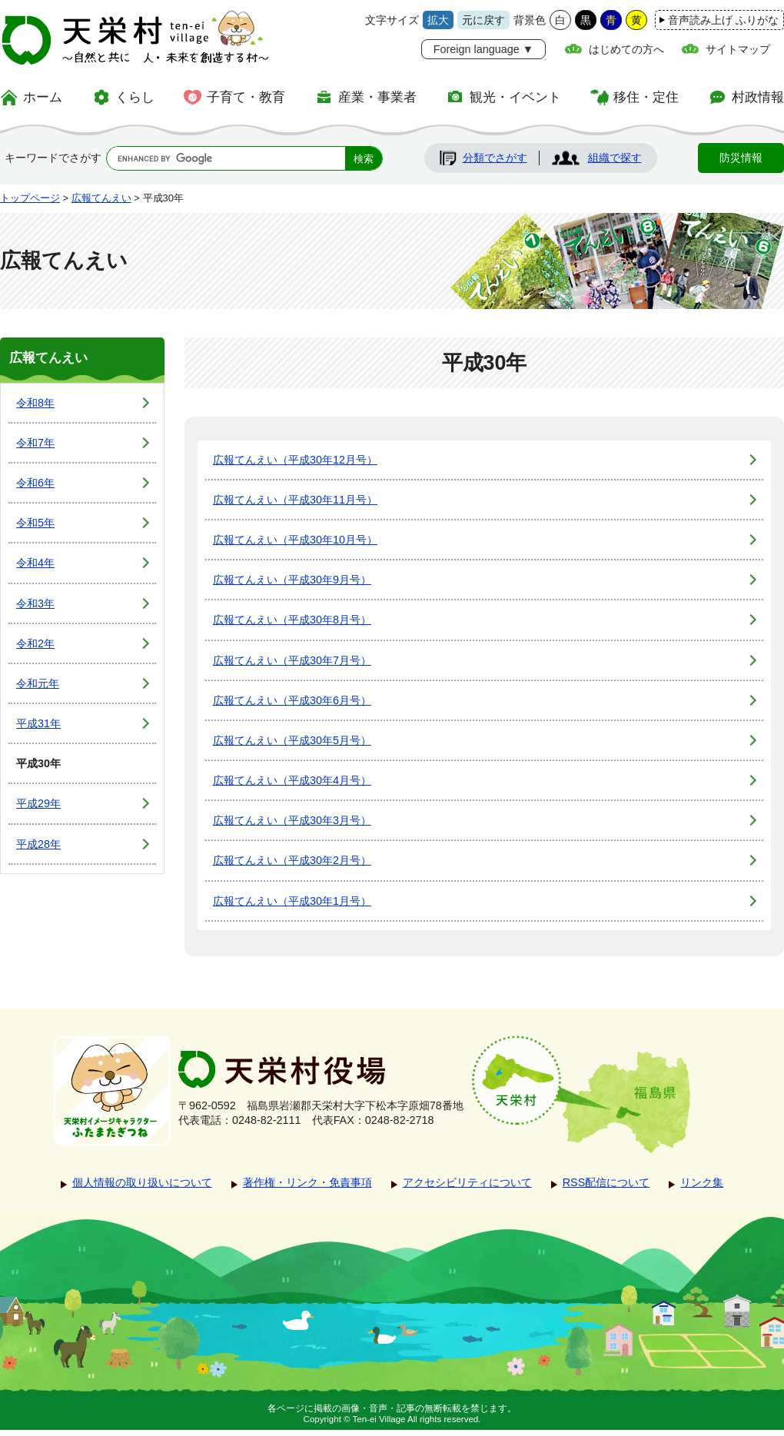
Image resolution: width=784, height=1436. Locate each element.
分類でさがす (495, 157)
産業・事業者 (377, 97)
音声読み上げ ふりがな (723, 20)
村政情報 (758, 97)
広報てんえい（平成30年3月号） (292, 820)
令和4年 (35, 563)
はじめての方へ (626, 49)
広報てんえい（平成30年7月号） (292, 660)
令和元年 (37, 683)
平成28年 (38, 844)
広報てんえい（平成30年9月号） (292, 579)
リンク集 (701, 1182)
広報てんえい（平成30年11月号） (295, 500)
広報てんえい (101, 198)
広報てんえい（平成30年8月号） (292, 619)
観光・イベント (515, 97)
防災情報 (740, 157)
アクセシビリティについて (467, 1182)
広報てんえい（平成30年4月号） (292, 780)
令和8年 (35, 403)
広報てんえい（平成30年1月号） (292, 901)
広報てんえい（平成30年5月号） (292, 740)
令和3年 (35, 603)
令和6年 (35, 483)
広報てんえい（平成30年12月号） (295, 460)
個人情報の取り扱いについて (142, 1182)
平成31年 (38, 723)
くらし (134, 97)
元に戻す (483, 20)
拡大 (438, 20)
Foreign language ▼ (483, 49)
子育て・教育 (246, 97)
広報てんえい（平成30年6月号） (292, 700)
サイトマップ (738, 49)
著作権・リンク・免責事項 (307, 1182)
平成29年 (38, 803)
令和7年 (35, 443)
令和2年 (35, 643)
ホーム (42, 97)
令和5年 (35, 523)
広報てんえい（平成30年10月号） (295, 540)
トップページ (30, 198)
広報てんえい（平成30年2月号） (292, 860)
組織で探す (615, 157)
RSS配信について (606, 1182)
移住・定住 (646, 97)
